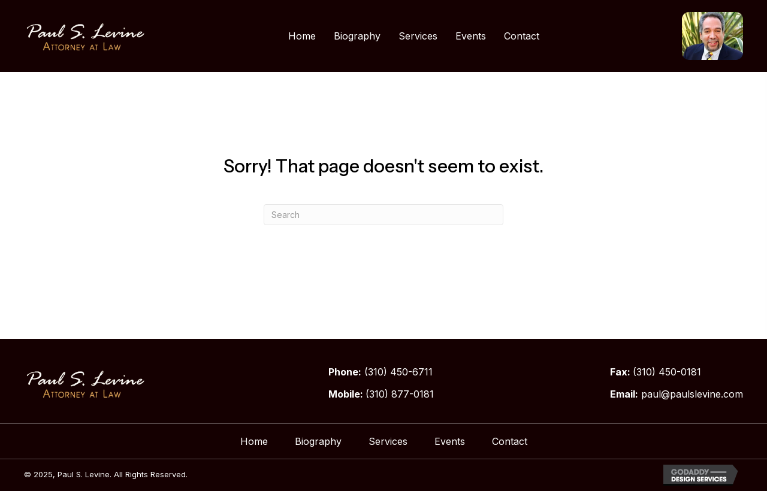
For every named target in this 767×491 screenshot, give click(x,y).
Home (254, 441)
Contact (509, 441)
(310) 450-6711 (398, 372)
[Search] (383, 214)
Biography (318, 441)
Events (449, 441)
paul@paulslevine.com (692, 394)
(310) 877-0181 (400, 394)
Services (388, 441)
